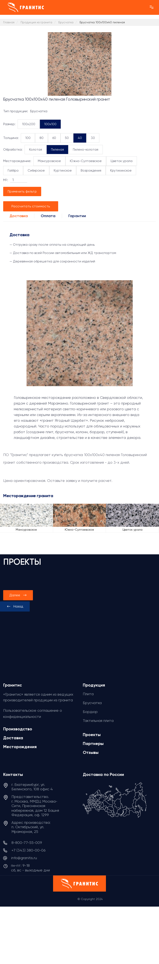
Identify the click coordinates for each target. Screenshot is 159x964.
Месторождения (20, 746)
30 (93, 138)
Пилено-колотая (85, 149)
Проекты (92, 734)
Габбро (13, 170)
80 (41, 138)
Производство (17, 728)
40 (80, 138)
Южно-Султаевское (86, 161)
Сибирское (36, 170)
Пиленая (57, 149)
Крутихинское (121, 170)
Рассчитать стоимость (30, 206)
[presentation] (15, 606)
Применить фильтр (22, 191)
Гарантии (77, 216)
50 (67, 138)
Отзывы (90, 752)
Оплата (48, 216)
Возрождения (91, 170)
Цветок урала (121, 161)
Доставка (19, 216)
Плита (88, 694)
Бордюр (90, 711)
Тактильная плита (98, 720)
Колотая (35, 149)
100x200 (28, 124)
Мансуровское (49, 161)
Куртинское (63, 170)
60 (54, 138)
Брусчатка (92, 702)
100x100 (50, 124)
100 (28, 138)
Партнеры (93, 743)
